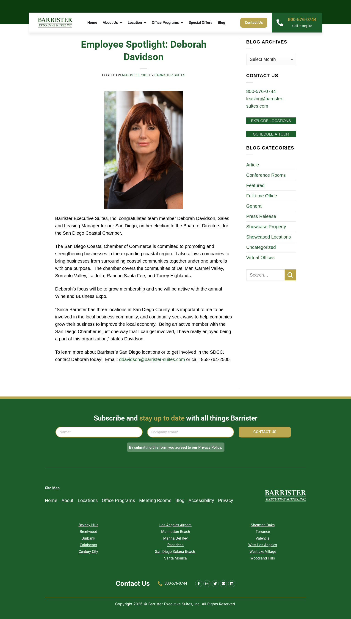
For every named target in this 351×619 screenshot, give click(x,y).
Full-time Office (261, 195)
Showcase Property (266, 226)
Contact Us (133, 583)
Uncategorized (261, 247)
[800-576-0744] (279, 22)
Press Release (261, 216)
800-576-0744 (302, 19)
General (254, 206)
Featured (255, 185)
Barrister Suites (170, 75)
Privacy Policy (209, 447)
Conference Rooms (266, 175)
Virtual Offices (260, 257)
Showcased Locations (268, 236)
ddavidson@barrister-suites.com (152, 359)
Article (252, 164)
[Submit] (290, 275)
